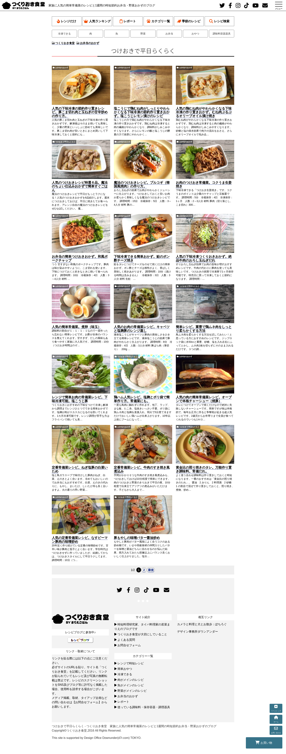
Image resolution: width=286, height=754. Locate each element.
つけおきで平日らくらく (65, 142)
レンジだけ (66, 21)
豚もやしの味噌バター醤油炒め (137, 538)
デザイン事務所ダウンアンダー (197, 631)
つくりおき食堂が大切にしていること (142, 634)
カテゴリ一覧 (158, 21)
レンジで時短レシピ (130, 663)
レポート (128, 21)
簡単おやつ (124, 668)
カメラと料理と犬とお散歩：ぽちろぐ (202, 624)
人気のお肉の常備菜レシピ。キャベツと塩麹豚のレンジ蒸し (142, 329)
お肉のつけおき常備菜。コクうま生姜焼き (204, 184)
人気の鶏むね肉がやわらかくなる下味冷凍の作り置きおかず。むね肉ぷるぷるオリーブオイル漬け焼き (204, 112)
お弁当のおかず (61, 68)
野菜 (143, 33)
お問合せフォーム (129, 645)
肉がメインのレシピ (130, 679)
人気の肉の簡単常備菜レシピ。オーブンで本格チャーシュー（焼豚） (204, 399)
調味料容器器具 (222, 33)
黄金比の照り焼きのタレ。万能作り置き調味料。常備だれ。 (204, 469)
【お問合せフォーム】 (86, 702)
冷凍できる (64, 33)
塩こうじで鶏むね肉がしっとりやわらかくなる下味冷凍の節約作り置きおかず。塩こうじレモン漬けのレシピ (142, 112)
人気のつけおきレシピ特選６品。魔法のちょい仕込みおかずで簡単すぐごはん (80, 186)
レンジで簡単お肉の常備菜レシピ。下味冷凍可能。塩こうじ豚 (80, 399)
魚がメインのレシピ (130, 685)
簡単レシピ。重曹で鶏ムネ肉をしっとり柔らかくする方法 (204, 329)
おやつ (195, 33)
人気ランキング (97, 21)
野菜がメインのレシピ (132, 690)
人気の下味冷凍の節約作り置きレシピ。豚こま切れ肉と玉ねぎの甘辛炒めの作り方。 (80, 112)
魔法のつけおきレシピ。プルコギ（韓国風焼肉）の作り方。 (142, 184)
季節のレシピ (188, 21)
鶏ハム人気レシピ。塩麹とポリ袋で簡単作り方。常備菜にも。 (142, 399)
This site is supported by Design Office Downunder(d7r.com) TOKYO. (96, 737)
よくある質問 (126, 639)
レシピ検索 (219, 21)
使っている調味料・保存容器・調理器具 (143, 707)
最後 (151, 570)
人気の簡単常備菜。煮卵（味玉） (76, 327)
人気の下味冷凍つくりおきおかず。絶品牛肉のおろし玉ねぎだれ (204, 258)
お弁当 (169, 33)
